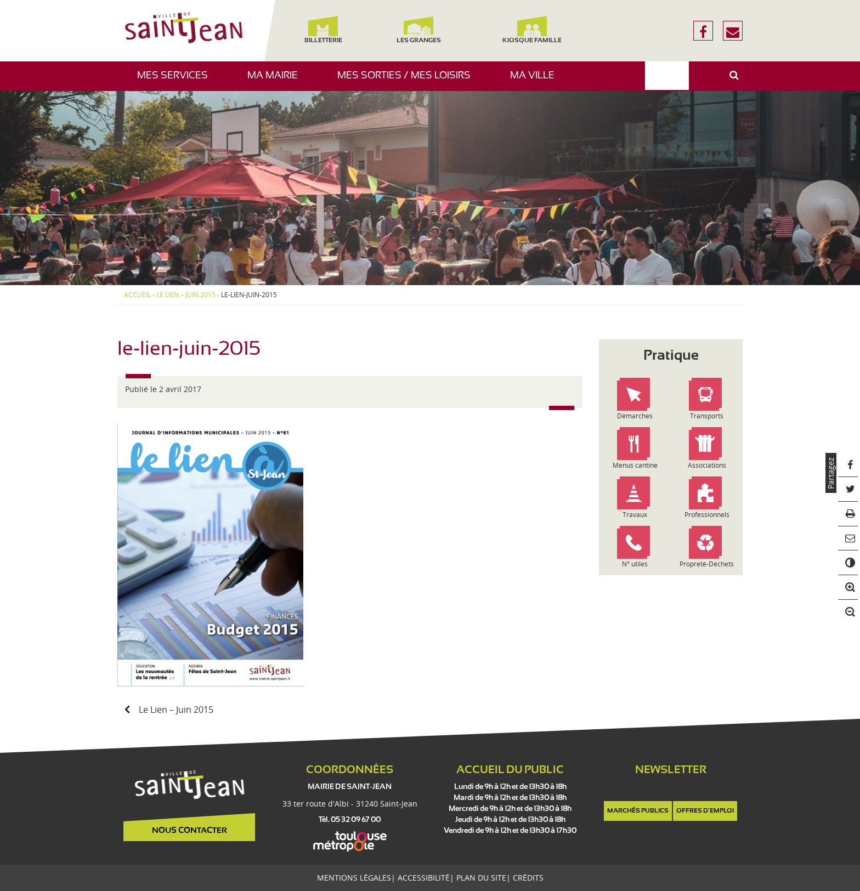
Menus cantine (635, 465)
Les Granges (418, 30)
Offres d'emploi (705, 811)
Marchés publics (638, 811)
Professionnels (706, 514)
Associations (707, 465)
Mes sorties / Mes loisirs (408, 81)
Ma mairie (276, 81)
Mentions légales (354, 877)
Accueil (137, 295)
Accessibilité (424, 877)
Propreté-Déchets (707, 564)
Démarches (635, 416)
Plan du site (481, 877)
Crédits (528, 877)
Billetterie (323, 30)
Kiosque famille (532, 30)
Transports (706, 416)
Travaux (635, 514)
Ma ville (536, 81)
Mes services (176, 81)
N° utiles (635, 564)
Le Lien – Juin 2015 (186, 295)
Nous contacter (189, 831)
